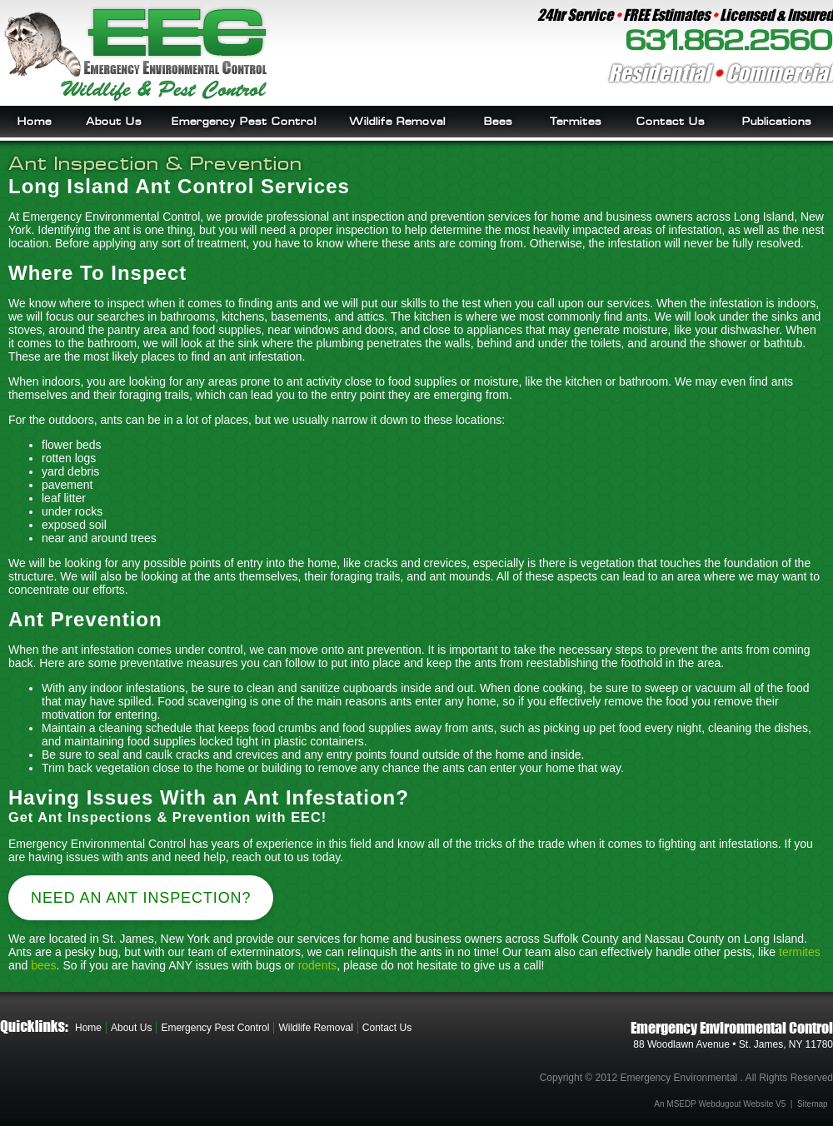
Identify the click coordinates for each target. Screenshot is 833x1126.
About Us (114, 121)
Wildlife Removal (397, 121)
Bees (498, 121)
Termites (575, 121)
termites (800, 952)
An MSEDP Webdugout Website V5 (720, 1104)
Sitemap (812, 1104)
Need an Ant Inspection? (141, 897)
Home (34, 121)
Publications (776, 121)
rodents (317, 965)
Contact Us (670, 121)
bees (43, 965)
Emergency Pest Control (244, 121)
